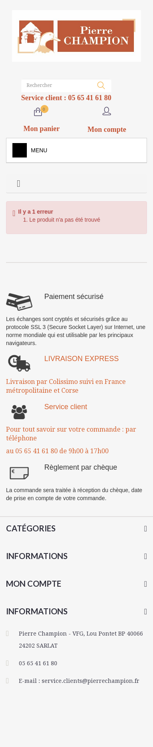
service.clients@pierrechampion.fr (90, 681)
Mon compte (33, 583)
